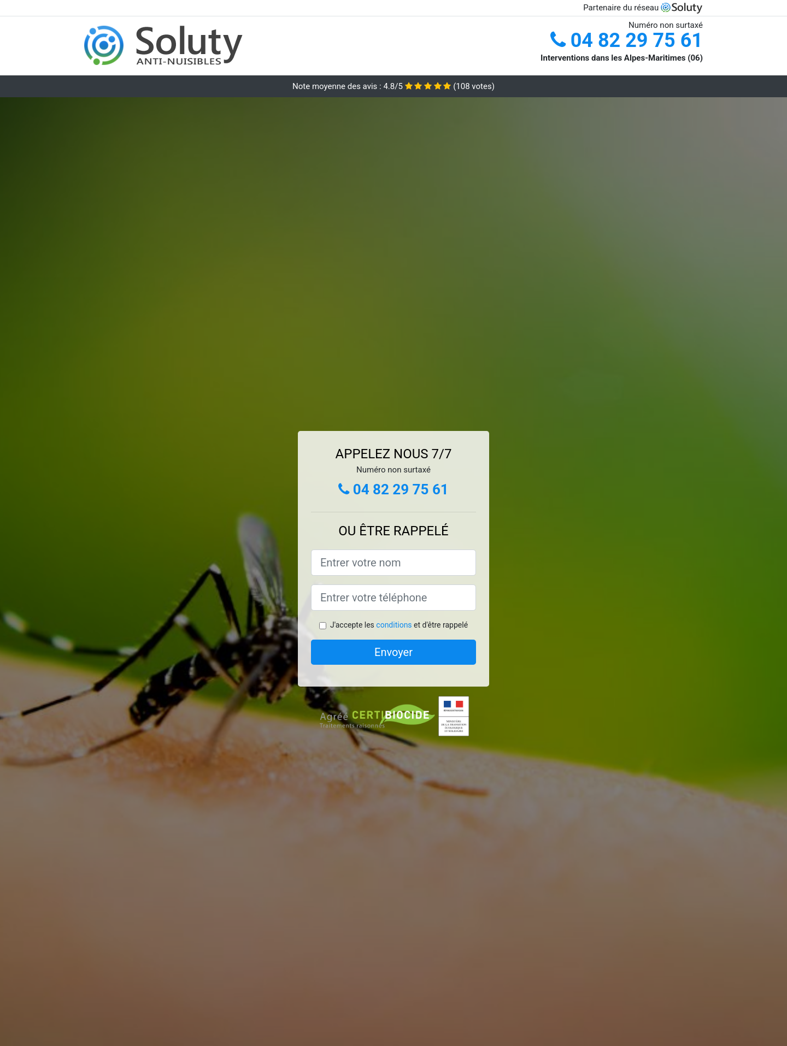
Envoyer (393, 652)
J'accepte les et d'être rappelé (399, 624)
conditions (394, 624)
